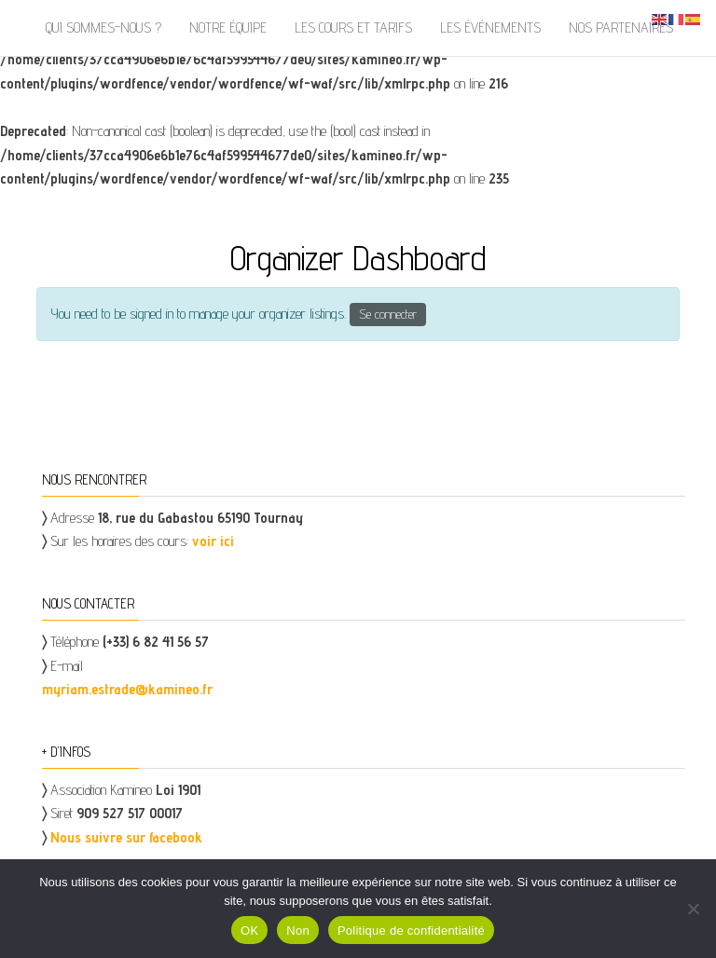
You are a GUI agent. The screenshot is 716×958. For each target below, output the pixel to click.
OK (249, 930)
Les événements (490, 27)
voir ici (213, 541)
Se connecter (388, 314)
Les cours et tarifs (353, 27)
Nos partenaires (621, 27)
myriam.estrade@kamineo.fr (127, 689)
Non (298, 930)
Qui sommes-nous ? (103, 27)
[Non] (692, 908)
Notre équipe (228, 27)
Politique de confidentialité (411, 930)
